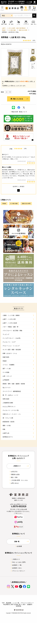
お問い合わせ (14, 483)
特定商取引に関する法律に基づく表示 (14, 604)
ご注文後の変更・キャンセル (18, 480)
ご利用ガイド (15, 559)
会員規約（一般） (16, 565)
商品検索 (8, 603)
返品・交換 (13, 477)
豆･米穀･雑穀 (12, 30)
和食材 (4, 30)
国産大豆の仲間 (23, 30)
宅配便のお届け (14, 474)
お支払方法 (13, 471)
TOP (3, 603)
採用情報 (18, 606)
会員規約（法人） (16, 568)
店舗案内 (29, 604)
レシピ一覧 (16, 603)
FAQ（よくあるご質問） (18, 562)
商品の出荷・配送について (18, 112)
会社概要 (18, 546)
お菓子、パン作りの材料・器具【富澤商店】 (14, 28)
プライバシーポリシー (18, 571)
